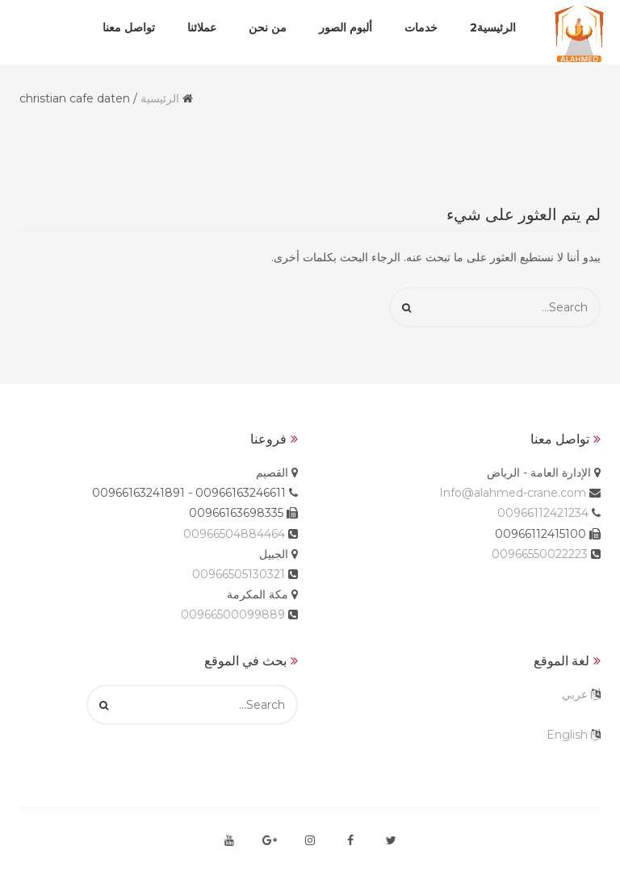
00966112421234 (543, 513)
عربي (575, 694)
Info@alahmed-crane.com (512, 492)
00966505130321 (238, 574)
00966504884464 (234, 534)
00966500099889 (233, 614)
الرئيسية (159, 98)
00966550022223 (540, 554)
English (567, 734)
